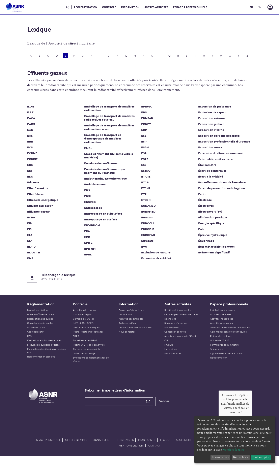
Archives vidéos (127, 332)
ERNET (146, 127)
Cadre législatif (35, 340)
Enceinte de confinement (102, 166)
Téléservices (216, 357)
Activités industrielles (221, 327)
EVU (144, 249)
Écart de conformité (212, 174)
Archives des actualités (131, 327)
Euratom (147, 220)
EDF (30, 174)
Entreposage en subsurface (103, 216)
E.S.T (30, 115)
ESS (143, 168)
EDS (30, 179)
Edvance (33, 185)
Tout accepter (261, 457)
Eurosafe (147, 244)
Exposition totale (210, 150)
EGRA (31, 220)
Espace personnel (48, 448)
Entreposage (93, 211)
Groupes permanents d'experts (181, 323)
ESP (144, 144)
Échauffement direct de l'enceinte (222, 185)
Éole (201, 232)
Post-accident (171, 336)
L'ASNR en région (82, 323)
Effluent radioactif (40, 209)
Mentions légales (131, 454)
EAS (30, 138)
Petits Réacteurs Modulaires (88, 340)
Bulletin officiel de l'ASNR (41, 323)
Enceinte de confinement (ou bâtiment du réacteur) (104, 174)
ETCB (145, 185)
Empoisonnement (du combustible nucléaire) (108, 159)
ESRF (144, 162)
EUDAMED (148, 209)
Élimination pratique (212, 220)
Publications (125, 323)
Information (130, 7)
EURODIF (147, 232)
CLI (166, 349)
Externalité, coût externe (215, 162)
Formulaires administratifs (224, 353)
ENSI (87, 199)
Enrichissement (95, 187)
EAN (30, 133)
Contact (154, 454)
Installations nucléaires (222, 319)
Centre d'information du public (135, 336)
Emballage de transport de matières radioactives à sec (109, 130)
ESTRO (145, 174)
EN (259, 7)
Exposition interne (211, 133)
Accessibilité (185, 448)
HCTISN (168, 353)
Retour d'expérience (221, 345)
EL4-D (31, 249)
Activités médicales (220, 323)
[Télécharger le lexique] (139, 280)
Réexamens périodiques (86, 336)
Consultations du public (40, 332)
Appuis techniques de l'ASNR (180, 345)
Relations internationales (177, 319)
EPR (87, 240)
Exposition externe (211, 121)
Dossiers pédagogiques (131, 319)
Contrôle (109, 7)
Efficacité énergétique (42, 203)
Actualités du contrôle (85, 319)
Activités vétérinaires (221, 332)
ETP (144, 197)
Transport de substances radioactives (230, 336)
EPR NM (89, 251)
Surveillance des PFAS (85, 349)
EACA (31, 121)
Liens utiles (170, 357)
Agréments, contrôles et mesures (228, 340)
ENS (87, 193)
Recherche (170, 327)
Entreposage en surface (100, 222)
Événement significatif (214, 255)
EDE (30, 168)
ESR (144, 156)
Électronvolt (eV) (210, 214)
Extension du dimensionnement (220, 156)
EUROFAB (148, 238)
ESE (143, 138)
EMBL (88, 151)
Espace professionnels (190, 7)
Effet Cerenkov (37, 191)
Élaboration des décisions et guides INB (46, 359)
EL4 (29, 244)
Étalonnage (206, 244)
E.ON (30, 109)
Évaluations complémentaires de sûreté (91, 368)
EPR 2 (88, 246)
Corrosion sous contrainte (87, 357)
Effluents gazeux (38, 214)
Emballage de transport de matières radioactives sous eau (109, 121)
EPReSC (146, 109)
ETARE (145, 179)
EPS (144, 115)
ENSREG (90, 205)
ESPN (145, 150)
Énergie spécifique (211, 226)
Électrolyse (206, 209)
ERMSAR (147, 121)
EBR (30, 144)
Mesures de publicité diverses (43, 353)
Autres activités (156, 7)
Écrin (201, 197)
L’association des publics (40, 327)
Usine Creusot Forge (84, 362)
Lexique (165, 448)
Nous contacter (127, 340)
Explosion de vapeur (212, 115)
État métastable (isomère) (216, 249)
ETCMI (145, 191)
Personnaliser (220, 457)
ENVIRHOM (92, 228)
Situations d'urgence (175, 332)
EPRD (88, 257)
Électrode (205, 203)
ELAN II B (33, 255)
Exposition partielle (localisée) (219, 138)
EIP (29, 226)
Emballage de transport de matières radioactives (109, 111)
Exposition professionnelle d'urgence (224, 144)
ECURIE (32, 162)
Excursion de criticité (156, 261)
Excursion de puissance (214, 109)
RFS (29, 345)
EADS (31, 127)
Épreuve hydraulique (212, 238)
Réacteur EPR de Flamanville (89, 353)
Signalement (102, 448)
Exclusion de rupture (155, 255)
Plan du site (147, 448)
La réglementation (37, 319)
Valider (164, 409)
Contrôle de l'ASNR (83, 327)
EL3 (29, 238)
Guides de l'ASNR (36, 336)
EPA (87, 234)
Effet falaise (35, 197)
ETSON (146, 203)
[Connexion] (270, 7)
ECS (30, 150)
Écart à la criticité (210, 179)
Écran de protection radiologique (221, 191)
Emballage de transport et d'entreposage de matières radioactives (102, 142)
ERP (144, 133)
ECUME (32, 156)
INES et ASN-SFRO (83, 332)
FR (251, 7)
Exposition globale (211, 127)
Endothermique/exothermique (105, 181)
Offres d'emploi (76, 448)
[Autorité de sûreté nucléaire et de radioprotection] (15, 7)
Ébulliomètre (207, 168)
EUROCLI (147, 226)
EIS (29, 232)
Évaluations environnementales (44, 349)
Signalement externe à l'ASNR (226, 362)
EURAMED (148, 214)
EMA (30, 261)
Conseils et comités (175, 340)
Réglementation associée (41, 365)
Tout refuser (240, 457)
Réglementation (85, 7)
